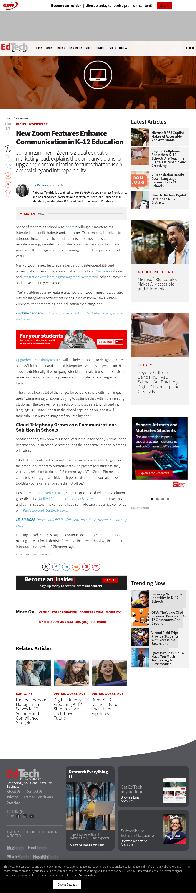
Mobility (113, 612)
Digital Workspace (22, 118)
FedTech (37, 848)
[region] (98, 876)
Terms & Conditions (38, 796)
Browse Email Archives (131, 799)
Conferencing (91, 612)
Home (8, 118)
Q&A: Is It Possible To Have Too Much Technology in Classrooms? (167, 658)
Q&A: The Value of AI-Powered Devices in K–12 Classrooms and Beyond (168, 618)
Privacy (12, 796)
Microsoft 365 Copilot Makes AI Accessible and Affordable (167, 136)
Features (60, 48)
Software (98, 622)
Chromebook (106, 271)
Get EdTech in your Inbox (133, 789)
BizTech (15, 848)
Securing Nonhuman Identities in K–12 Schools (167, 597)
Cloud (44, 612)
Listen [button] (29, 213)
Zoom (69, 227)
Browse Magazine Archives (134, 843)
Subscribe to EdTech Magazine (137, 833)
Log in (190, 48)
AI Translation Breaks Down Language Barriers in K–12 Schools (167, 180)
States (49, 48)
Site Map (13, 802)
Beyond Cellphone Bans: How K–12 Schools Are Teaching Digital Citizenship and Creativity (168, 158)
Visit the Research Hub (87, 845)
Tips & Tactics (75, 48)
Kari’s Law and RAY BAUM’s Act (45, 510)
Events (112, 48)
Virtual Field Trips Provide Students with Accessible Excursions (164, 638)
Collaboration (64, 612)
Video (88, 48)
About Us (13, 791)
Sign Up (163, 5)
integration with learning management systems (58, 277)
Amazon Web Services (48, 492)
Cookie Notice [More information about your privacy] (87, 875)
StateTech (18, 857)
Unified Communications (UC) (63, 622)
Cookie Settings (67, 884)
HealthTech (45, 857)
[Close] (189, 867)
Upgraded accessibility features (39, 359)
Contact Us (34, 791)
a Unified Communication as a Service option (70, 498)
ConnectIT (100, 48)
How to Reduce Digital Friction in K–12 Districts (168, 198)
